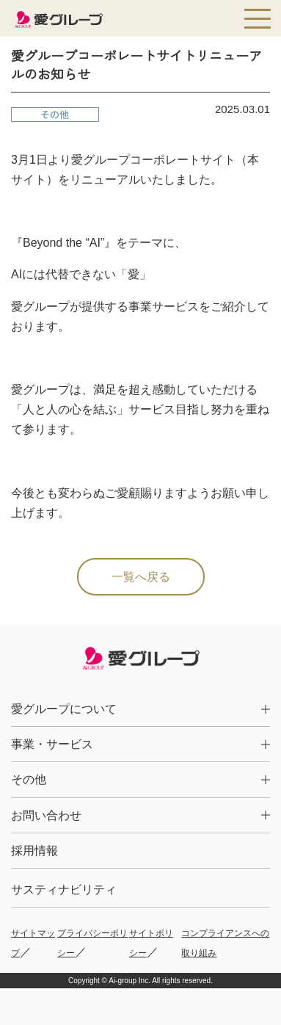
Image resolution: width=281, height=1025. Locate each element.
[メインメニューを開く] (257, 18)
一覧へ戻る (141, 577)
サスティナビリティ (64, 889)
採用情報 (34, 850)
